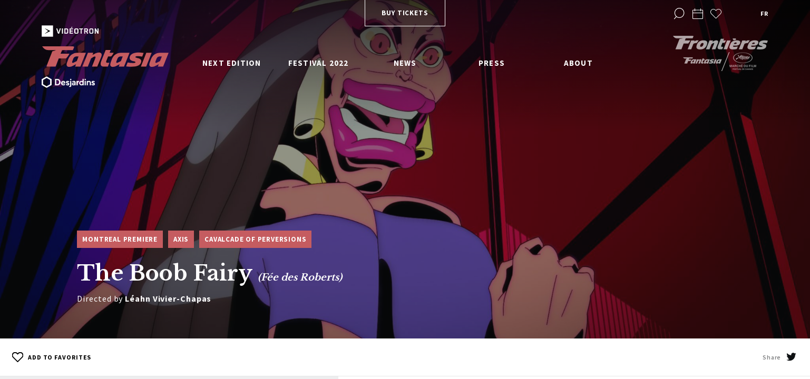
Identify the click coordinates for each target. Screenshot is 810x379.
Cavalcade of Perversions (255, 239)
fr (764, 13)
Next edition (231, 63)
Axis (181, 239)
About (578, 63)
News (405, 63)
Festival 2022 (318, 63)
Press (492, 63)
